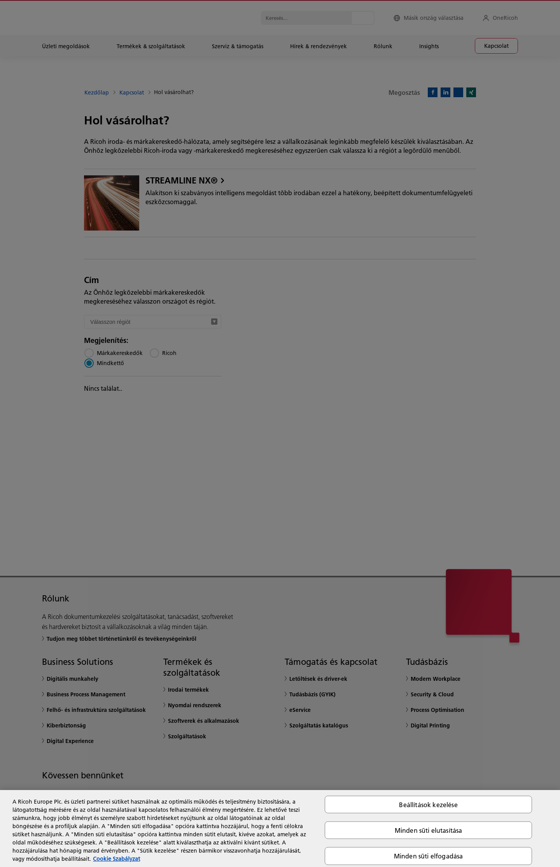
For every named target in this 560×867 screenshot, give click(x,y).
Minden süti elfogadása (428, 856)
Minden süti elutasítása (428, 830)
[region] (280, 828)
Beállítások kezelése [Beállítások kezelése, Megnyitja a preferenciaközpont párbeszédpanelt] (428, 805)
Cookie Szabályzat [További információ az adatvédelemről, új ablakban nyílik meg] (116, 858)
